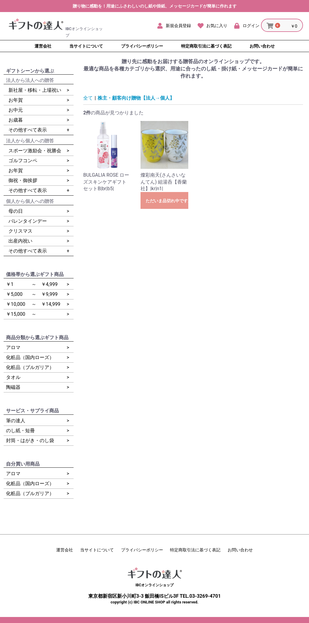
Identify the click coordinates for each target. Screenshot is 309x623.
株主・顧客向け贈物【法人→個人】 (136, 98)
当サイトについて (97, 549)
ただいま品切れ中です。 (167, 200)
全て (88, 98)
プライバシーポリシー (142, 549)
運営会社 (64, 549)
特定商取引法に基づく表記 (195, 549)
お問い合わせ (240, 549)
